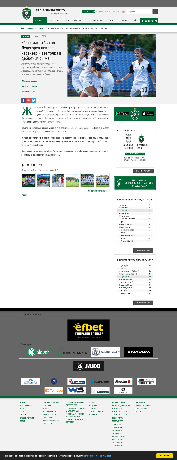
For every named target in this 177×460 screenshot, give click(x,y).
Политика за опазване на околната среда (76, 409)
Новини (40, 28)
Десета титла (117, 418)
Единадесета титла (119, 415)
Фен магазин (140, 403)
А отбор (23, 409)
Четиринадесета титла (121, 406)
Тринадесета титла (119, 409)
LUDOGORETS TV (55, 20)
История (92, 403)
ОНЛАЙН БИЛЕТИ (103, 12)
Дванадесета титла (119, 412)
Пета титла (116, 434)
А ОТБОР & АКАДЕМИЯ (74, 20)
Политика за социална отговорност (75, 404)
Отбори (23, 415)
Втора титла (117, 443)
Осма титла (116, 424)
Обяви (22, 421)
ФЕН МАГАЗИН (89, 12)
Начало (31, 28)
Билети (138, 412)
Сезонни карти (141, 409)
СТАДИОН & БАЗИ (96, 20)
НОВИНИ (38, 20)
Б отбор (23, 412)
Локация (92, 409)
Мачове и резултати (143, 171)
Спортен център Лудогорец (49, 416)
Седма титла (117, 427)
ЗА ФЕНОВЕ (125, 20)
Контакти (115, 12)
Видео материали (27, 418)
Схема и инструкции (143, 406)
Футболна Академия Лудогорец (51, 422)
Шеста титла (117, 430)
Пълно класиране (143, 250)
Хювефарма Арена (50, 412)
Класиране (47, 406)
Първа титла (117, 446)
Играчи (45, 409)
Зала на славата (118, 403)
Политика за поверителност (97, 455)
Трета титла (117, 440)
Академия (93, 406)
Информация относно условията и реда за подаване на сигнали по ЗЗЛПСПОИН (76, 418)
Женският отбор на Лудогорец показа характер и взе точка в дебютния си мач (77, 28)
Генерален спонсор (96, 412)
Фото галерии (25, 406)
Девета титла (117, 421)
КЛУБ (112, 20)
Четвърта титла (118, 437)
